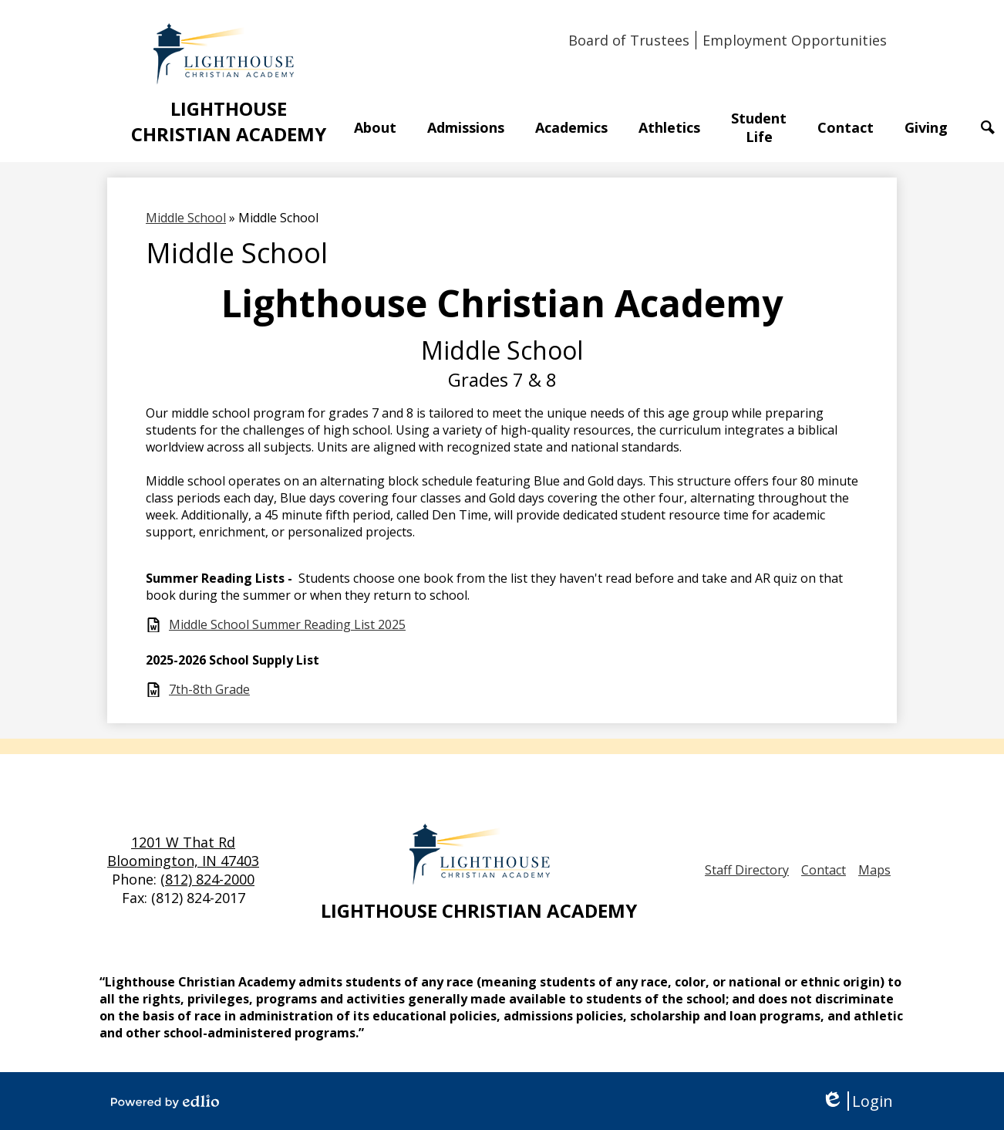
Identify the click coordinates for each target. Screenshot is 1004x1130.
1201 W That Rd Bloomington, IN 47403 (183, 851)
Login (857, 1101)
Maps (874, 869)
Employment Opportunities (794, 40)
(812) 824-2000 (207, 879)
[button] (375, 127)
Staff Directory (747, 869)
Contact (823, 869)
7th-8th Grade (209, 689)
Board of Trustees (628, 40)
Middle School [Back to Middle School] (186, 217)
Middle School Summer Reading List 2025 (287, 624)
